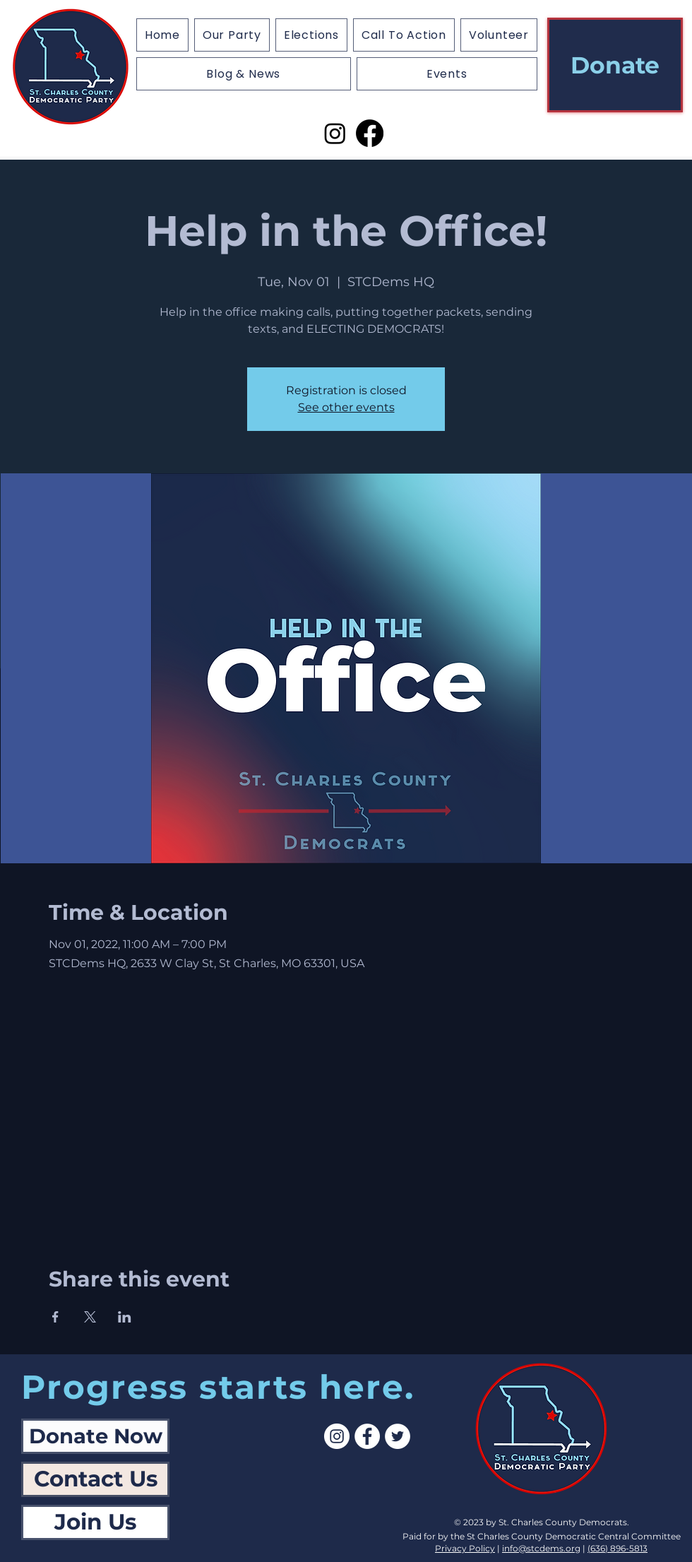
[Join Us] (95, 1522)
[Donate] (615, 65)
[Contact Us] (95, 1479)
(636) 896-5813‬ (617, 1548)
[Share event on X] (90, 1317)
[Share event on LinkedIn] (124, 1317)
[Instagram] (335, 133)
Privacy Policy (465, 1548)
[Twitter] (397, 1436)
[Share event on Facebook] (55, 1317)
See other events (346, 407)
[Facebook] (369, 133)
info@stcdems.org (541, 1548)
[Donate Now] (95, 1436)
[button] (311, 35)
